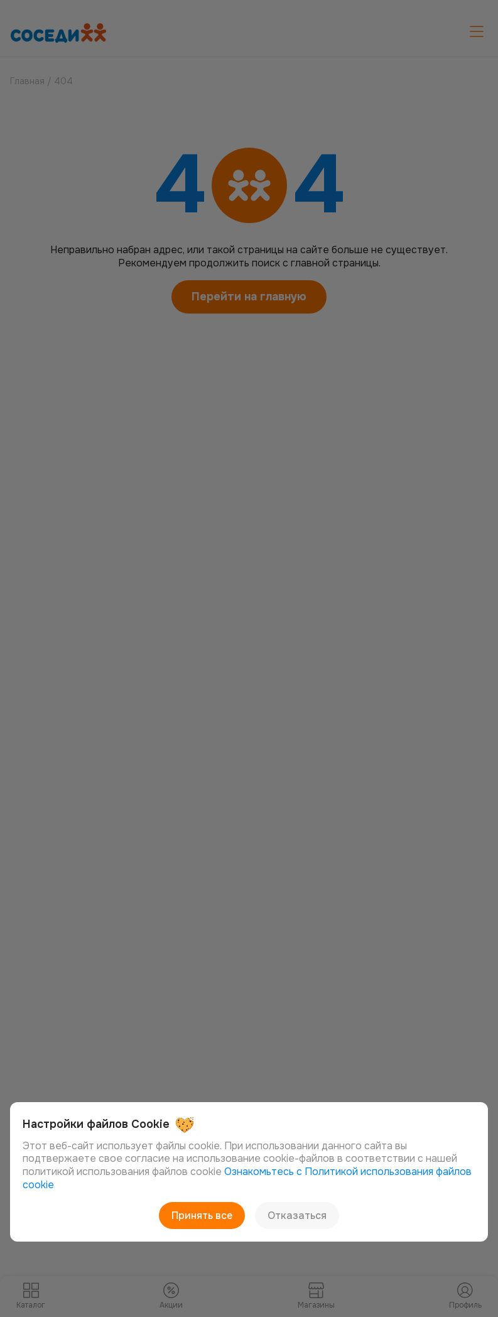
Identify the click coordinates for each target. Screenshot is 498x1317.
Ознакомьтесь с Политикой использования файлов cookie (247, 1178)
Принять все (201, 1215)
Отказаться (297, 1215)
